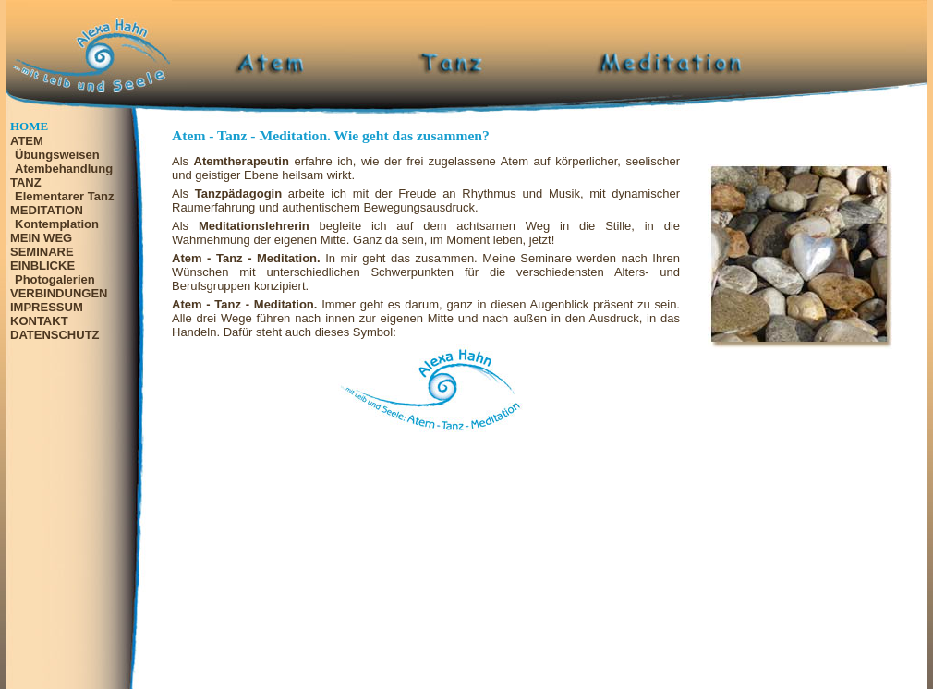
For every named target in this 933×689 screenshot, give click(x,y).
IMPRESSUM (46, 307)
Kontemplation (57, 224)
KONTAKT (39, 321)
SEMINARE (42, 252)
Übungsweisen (57, 155)
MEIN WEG (41, 238)
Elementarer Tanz (64, 196)
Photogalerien (55, 279)
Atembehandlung (64, 168)
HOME (29, 126)
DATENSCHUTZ (55, 335)
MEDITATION (46, 210)
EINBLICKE (42, 265)
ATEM (26, 141)
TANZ (26, 182)
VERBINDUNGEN (58, 293)
